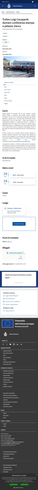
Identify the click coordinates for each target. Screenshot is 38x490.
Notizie (4, 413)
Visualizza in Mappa (19, 224)
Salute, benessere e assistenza (10, 402)
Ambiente (5, 400)
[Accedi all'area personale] (32, 1)
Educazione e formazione (9, 393)
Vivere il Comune (10, 12)
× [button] (36, 474)
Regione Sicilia (5, 1)
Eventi (17, 12)
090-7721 (9, 241)
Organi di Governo (7, 351)
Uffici (4, 355)
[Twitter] (6, 344)
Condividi (6, 33)
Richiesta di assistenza (8, 458)
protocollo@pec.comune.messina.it (11, 443)
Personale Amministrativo (9, 362)
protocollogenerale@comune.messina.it (13, 442)
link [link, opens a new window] (32, 481)
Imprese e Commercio (8, 377)
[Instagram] (14, 344)
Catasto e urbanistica (8, 382)
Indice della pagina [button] (8, 82)
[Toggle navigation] (3, 6)
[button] (19, 487)
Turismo (5, 384)
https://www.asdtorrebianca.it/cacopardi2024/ (19, 141)
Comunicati (5, 415)
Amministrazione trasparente (10, 465)
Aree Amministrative (8, 353)
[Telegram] (21, 344)
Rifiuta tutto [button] (24, 484)
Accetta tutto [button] (13, 484)
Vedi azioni (6, 36)
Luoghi (4, 424)
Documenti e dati (7, 364)
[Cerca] (35, 6)
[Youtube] (10, 344)
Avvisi (4, 417)
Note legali (5, 471)
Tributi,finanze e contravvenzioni (10, 397)
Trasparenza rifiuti (7, 467)
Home (3, 12)
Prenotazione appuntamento (9, 451)
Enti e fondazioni (7, 357)
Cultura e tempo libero (8, 373)
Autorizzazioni (6, 404)
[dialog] (19, 481)
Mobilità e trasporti (7, 386)
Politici (4, 359)
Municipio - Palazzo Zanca (14, 208)
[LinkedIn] (17, 344)
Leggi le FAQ (6, 456)
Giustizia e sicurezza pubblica (10, 395)
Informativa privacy (7, 469)
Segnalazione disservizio (8, 454)
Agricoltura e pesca (7, 406)
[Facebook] (3, 344)
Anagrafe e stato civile (8, 371)
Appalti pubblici (6, 380)
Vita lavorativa (6, 375)
